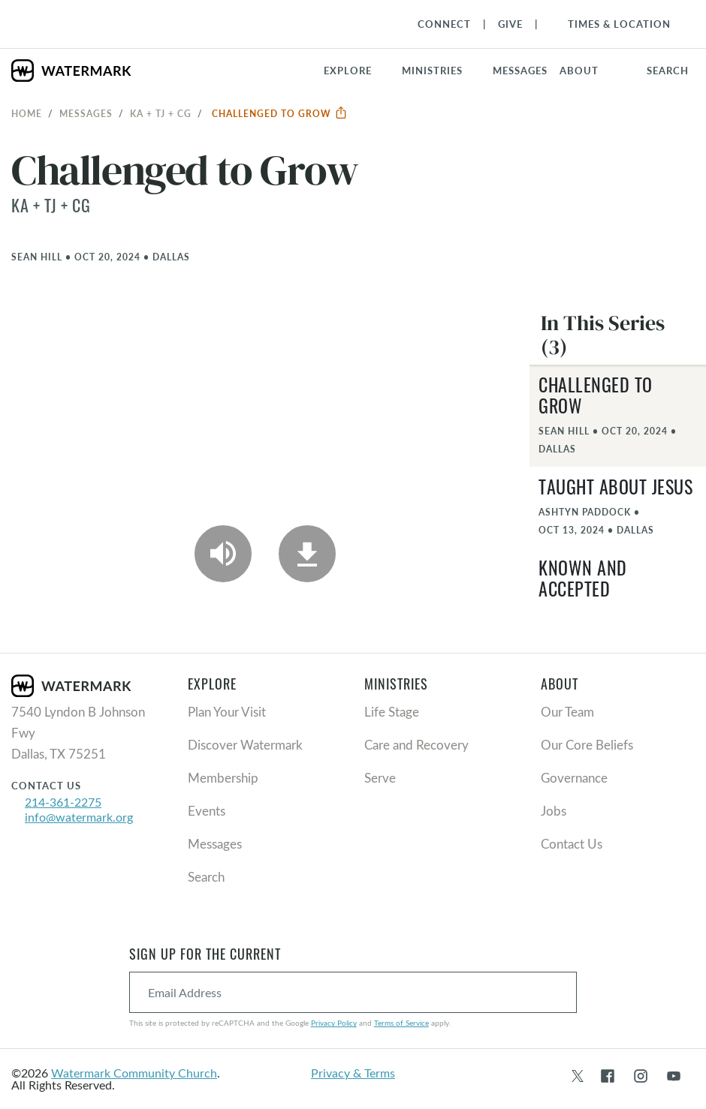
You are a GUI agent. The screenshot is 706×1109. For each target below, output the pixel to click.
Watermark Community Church (134, 1072)
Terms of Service (401, 1022)
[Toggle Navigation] (612, 24)
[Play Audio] (223, 554)
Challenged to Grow (280, 113)
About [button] (579, 70)
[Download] (307, 554)
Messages (86, 113)
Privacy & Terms (353, 1072)
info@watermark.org (79, 817)
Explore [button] (348, 70)
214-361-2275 (63, 802)
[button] (441, 71)
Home (26, 113)
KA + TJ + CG (161, 113)
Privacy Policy (334, 1022)
